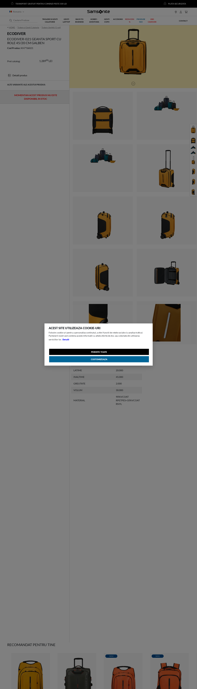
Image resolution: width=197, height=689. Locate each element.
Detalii (66, 339)
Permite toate (99, 352)
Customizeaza (99, 359)
